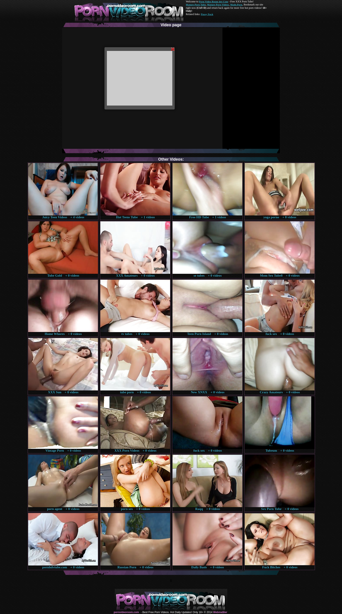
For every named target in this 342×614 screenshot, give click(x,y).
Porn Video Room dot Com (213, 1)
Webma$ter (220, 612)
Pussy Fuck (207, 14)
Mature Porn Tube (196, 4)
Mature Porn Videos (218, 4)
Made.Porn (236, 4)
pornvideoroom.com (126, 612)
